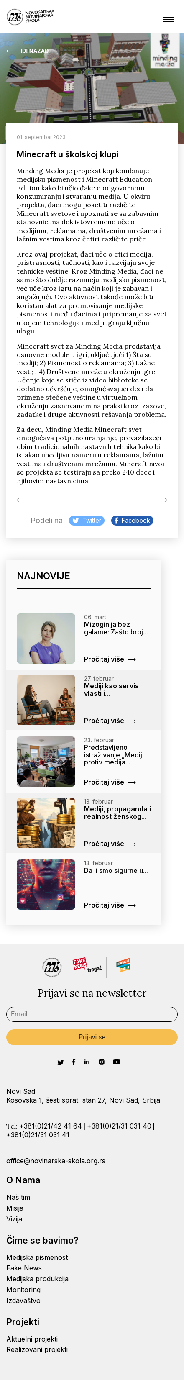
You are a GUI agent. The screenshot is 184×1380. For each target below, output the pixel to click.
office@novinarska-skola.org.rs (55, 1161)
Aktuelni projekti (32, 1339)
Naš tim (18, 1197)
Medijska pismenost (37, 1257)
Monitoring (23, 1289)
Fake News (24, 1268)
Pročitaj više (110, 659)
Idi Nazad (27, 51)
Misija (14, 1208)
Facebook (132, 520)
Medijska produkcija (37, 1279)
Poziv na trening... (158, 500)
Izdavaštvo (23, 1300)
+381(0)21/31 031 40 (119, 1126)
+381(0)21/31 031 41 (37, 1135)
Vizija (14, 1219)
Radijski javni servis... (25, 500)
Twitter (86, 520)
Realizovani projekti (37, 1349)
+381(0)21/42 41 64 (50, 1126)
